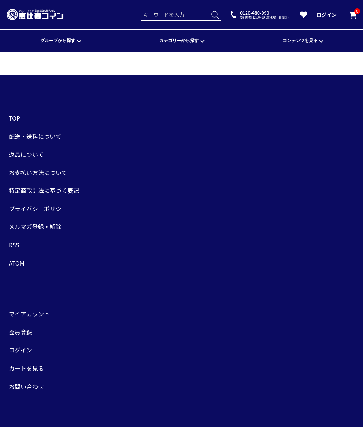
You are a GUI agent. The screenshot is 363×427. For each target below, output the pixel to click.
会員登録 (20, 332)
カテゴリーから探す (179, 40)
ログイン (326, 14)
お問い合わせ (26, 386)
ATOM (17, 263)
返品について (26, 154)
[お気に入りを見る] (303, 16)
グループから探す (57, 40)
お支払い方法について (38, 172)
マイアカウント (29, 313)
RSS (14, 244)
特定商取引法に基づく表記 (44, 190)
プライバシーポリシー (38, 208)
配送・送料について (35, 136)
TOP (14, 118)
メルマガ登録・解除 (35, 226)
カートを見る (352, 14)
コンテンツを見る (300, 40)
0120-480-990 (265, 14)
